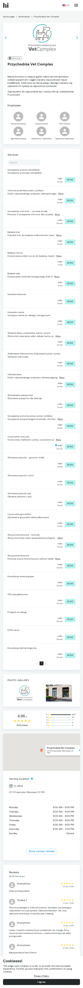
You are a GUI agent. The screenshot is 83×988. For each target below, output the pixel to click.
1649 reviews (22, 725)
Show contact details (41, 851)
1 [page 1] (41, 663)
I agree (41, 982)
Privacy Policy (41, 976)
